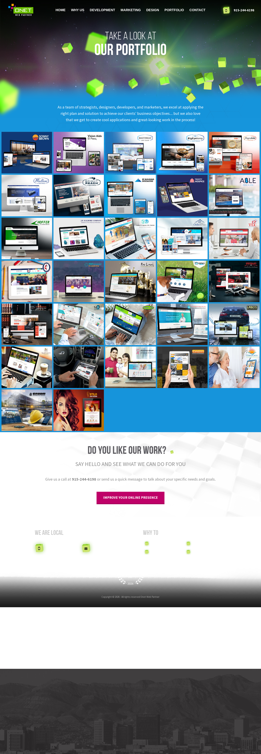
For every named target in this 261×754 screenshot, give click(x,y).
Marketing (131, 10)
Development (102, 10)
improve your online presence (130, 497)
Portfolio (174, 10)
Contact (197, 10)
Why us (77, 10)
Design (152, 10)
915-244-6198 (84, 479)
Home (61, 10)
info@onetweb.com (108, 548)
